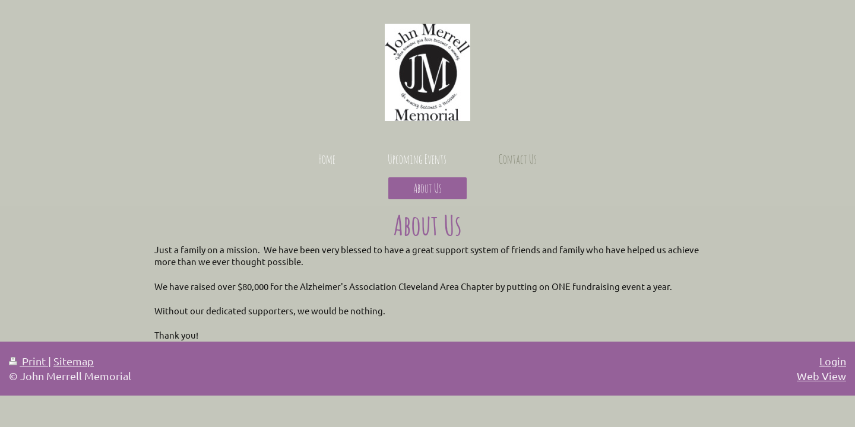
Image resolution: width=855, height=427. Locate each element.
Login (832, 361)
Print (28, 361)
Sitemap (73, 361)
